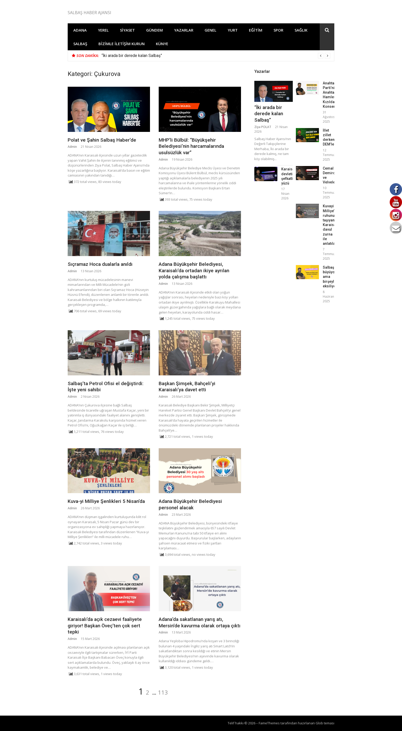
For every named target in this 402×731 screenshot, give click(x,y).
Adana (80, 30)
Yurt (233, 30)
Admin (72, 146)
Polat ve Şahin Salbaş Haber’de (102, 140)
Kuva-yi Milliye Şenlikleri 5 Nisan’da (106, 501)
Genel (210, 30)
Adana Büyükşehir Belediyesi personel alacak (190, 504)
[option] (216, 56)
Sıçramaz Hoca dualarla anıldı (100, 264)
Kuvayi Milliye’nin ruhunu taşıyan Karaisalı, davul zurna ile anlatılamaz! (333, 225)
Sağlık (301, 30)
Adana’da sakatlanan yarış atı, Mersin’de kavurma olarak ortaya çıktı (199, 622)
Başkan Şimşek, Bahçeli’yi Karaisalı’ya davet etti (187, 387)
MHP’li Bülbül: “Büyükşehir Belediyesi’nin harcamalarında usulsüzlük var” (191, 146)
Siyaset (127, 30)
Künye (162, 43)
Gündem (154, 30)
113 (163, 692)
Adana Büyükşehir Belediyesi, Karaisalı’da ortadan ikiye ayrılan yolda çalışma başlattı (194, 270)
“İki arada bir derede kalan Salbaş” (132, 55)
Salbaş (80, 43)
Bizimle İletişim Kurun (121, 43)
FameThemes (269, 723)
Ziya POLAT (262, 127)
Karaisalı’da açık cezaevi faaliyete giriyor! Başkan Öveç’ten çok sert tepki (105, 625)
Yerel (103, 30)
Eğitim (255, 30)
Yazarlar (183, 30)
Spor (278, 30)
